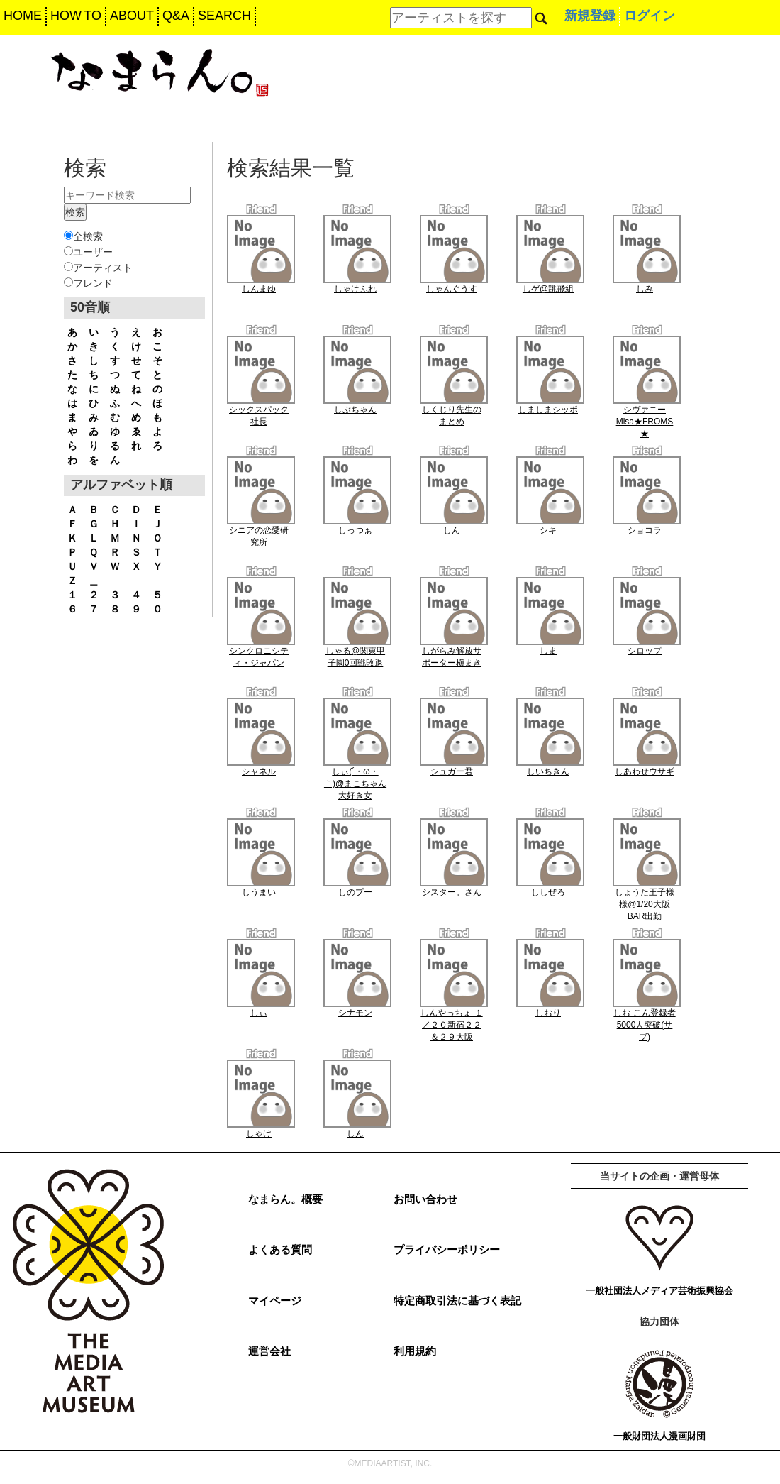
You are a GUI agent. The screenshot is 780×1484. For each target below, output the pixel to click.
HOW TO (75, 16)
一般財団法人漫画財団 (659, 1436)
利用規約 (415, 1351)
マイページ (274, 1301)
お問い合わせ (425, 1199)
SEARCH (224, 16)
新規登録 (590, 16)
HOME (23, 16)
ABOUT (132, 16)
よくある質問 (280, 1249)
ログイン (649, 16)
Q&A (175, 16)
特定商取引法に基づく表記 (457, 1301)
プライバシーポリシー (447, 1249)
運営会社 (269, 1351)
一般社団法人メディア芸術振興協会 (659, 1290)
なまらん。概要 (285, 1199)
